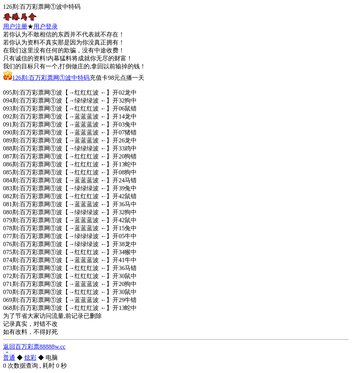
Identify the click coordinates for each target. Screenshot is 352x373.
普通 (9, 357)
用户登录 (45, 26)
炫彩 (30, 357)
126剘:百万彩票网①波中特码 (51, 77)
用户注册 (15, 26)
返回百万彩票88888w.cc (34, 346)
